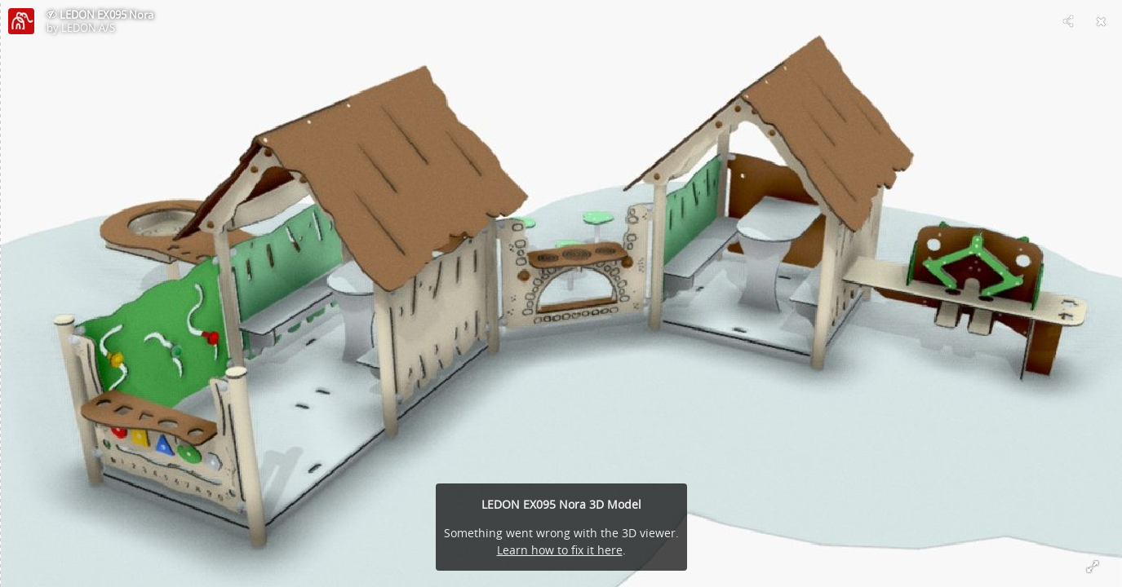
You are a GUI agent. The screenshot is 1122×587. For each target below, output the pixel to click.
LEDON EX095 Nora (106, 14)
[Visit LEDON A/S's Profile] (21, 21)
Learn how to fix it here (560, 550)
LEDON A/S (88, 27)
